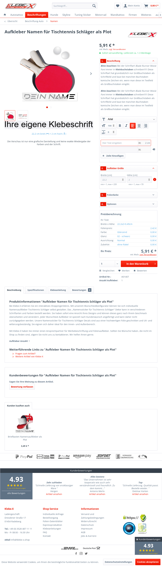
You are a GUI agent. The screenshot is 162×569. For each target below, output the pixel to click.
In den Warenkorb (141, 263)
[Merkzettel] (117, 6)
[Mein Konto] (131, 6)
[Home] (5, 15)
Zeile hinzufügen (113, 155)
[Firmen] (133, 15)
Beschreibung (14, 290)
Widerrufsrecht (89, 521)
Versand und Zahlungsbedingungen (92, 516)
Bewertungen (81, 290)
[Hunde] (54, 15)
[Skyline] (66, 15)
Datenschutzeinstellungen (118, 561)
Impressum (87, 528)
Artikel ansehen (54, 494)
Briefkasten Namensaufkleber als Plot (25, 438)
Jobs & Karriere (88, 535)
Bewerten (140, 270)
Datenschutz (87, 524)
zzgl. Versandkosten (117, 49)
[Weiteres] (146, 15)
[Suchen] (94, 6)
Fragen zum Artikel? (24, 353)
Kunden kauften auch (18, 405)
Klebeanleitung (58, 290)
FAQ (45, 532)
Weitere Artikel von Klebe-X (28, 356)
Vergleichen (107, 270)
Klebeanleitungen (52, 528)
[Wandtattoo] (117, 15)
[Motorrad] (100, 15)
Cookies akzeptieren (148, 561)
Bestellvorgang (50, 517)
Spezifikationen (35, 290)
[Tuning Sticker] (82, 15)
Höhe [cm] (139, 178)
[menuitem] (74, 6)
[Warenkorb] (151, 6)
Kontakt (47, 535)
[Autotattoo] (16, 15)
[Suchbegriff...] (74, 6)
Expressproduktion (52, 524)
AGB (83, 532)
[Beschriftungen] (36, 15)
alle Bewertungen (16, 493)
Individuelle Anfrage (53, 514)
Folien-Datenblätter (53, 521)
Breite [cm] (113, 178)
